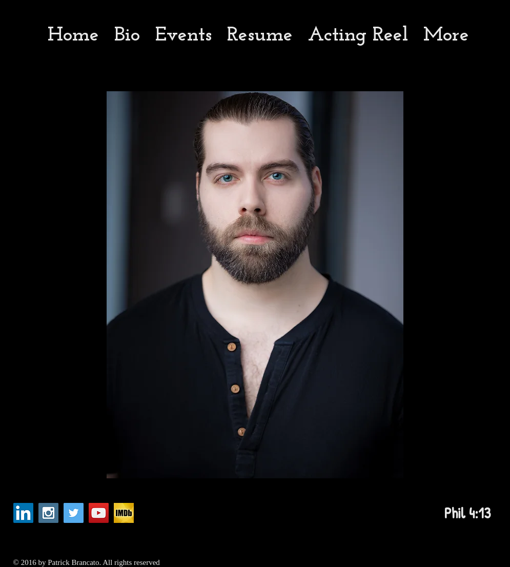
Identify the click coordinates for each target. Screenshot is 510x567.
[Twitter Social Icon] (74, 513)
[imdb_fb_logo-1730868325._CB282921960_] (124, 513)
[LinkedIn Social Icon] (23, 513)
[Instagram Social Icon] (48, 513)
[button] (255, 284)
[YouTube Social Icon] (99, 513)
